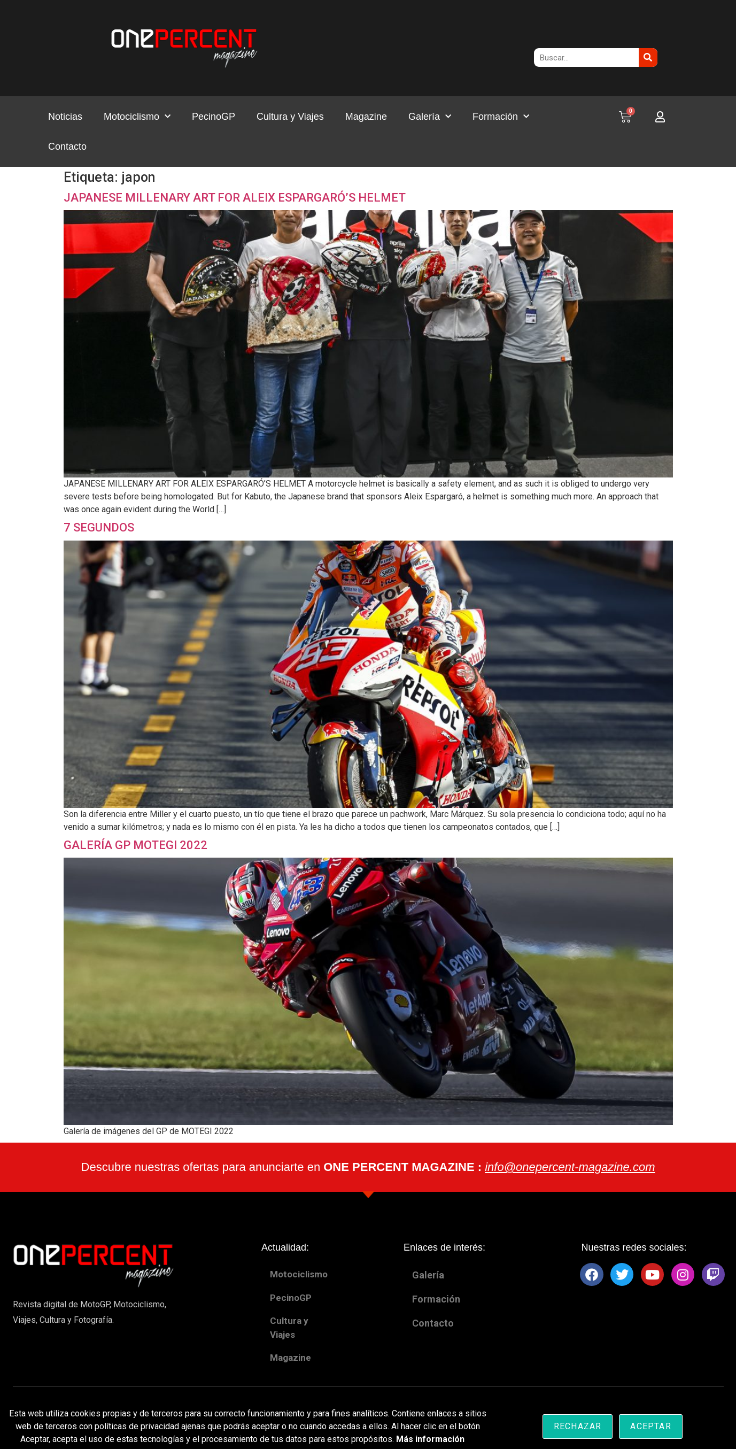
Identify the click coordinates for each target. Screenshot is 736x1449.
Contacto (67, 146)
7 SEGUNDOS (99, 527)
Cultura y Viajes (290, 116)
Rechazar (578, 1426)
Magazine (366, 116)
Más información (430, 1439)
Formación (500, 117)
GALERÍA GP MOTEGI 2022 (135, 845)
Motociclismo (137, 117)
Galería (429, 117)
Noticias (65, 116)
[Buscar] (648, 57)
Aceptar (650, 1426)
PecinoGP (213, 116)
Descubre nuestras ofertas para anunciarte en (368, 1167)
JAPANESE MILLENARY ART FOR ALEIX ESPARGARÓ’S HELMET (235, 197)
